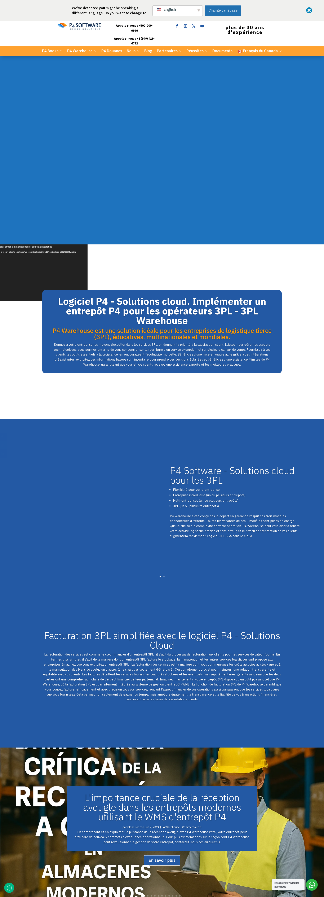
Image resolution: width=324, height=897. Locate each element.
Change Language (223, 10)
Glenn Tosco (135, 638)
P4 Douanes (111, 51)
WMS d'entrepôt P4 (126, 778)
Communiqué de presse (198, 783)
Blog (148, 51)
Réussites (195, 51)
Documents (222, 51)
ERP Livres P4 (122, 773)
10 (176, 707)
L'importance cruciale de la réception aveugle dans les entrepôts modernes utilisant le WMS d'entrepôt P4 (162, 618)
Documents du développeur (200, 778)
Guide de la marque (195, 793)
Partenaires (167, 51)
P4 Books (50, 51)
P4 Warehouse (80, 51)
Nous (131, 51)
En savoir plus (162, 671)
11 (180, 707)
